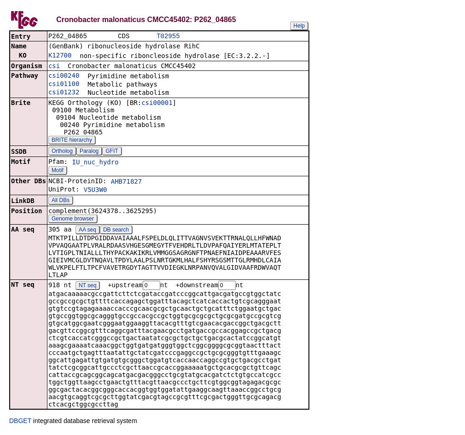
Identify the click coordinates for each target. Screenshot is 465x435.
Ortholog (62, 152)
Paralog (89, 152)
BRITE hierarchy (72, 141)
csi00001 (156, 103)
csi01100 (63, 84)
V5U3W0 (95, 190)
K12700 (60, 56)
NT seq (87, 287)
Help (299, 26)
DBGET (20, 422)
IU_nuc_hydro (95, 163)
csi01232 (63, 93)
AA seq (87, 230)
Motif (58, 171)
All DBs (61, 201)
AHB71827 (126, 182)
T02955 (168, 36)
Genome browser (73, 219)
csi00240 (63, 76)
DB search (116, 230)
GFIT (111, 152)
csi (54, 66)
